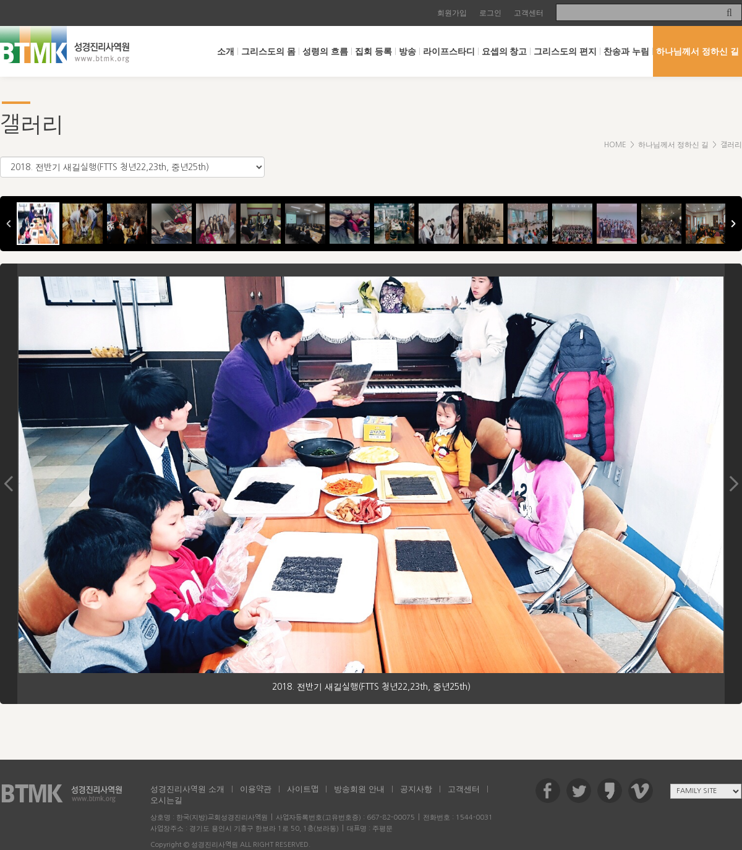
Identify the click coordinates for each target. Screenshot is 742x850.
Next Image (733, 484)
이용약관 (255, 789)
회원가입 (452, 13)
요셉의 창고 (504, 51)
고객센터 (529, 13)
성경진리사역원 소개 (187, 789)
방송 (407, 51)
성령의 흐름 (325, 51)
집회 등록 (373, 51)
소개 (225, 51)
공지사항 (416, 789)
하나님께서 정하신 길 (697, 51)
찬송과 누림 (626, 51)
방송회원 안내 (359, 789)
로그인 (490, 13)
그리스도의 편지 (565, 51)
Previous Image (8, 484)
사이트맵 (302, 789)
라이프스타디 (449, 51)
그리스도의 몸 (268, 51)
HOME (615, 144)
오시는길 (166, 800)
